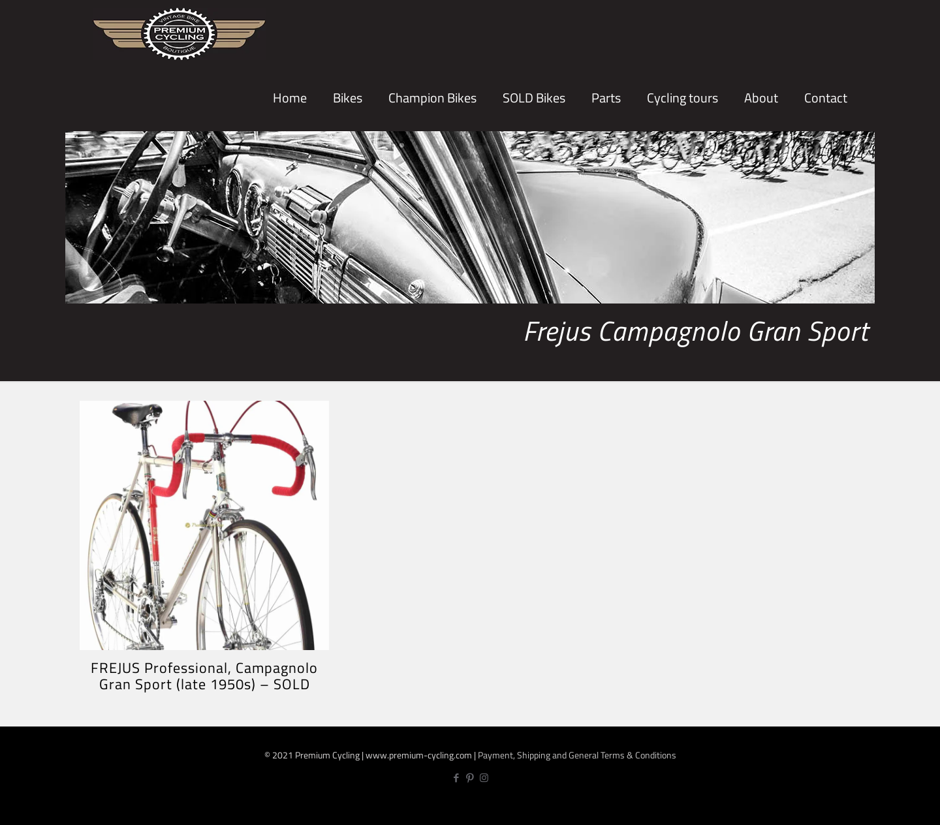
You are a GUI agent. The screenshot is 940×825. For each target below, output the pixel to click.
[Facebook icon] (457, 777)
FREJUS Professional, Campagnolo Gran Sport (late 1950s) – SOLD (204, 676)
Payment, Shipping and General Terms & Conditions (577, 755)
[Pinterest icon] (470, 777)
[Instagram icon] (484, 777)
